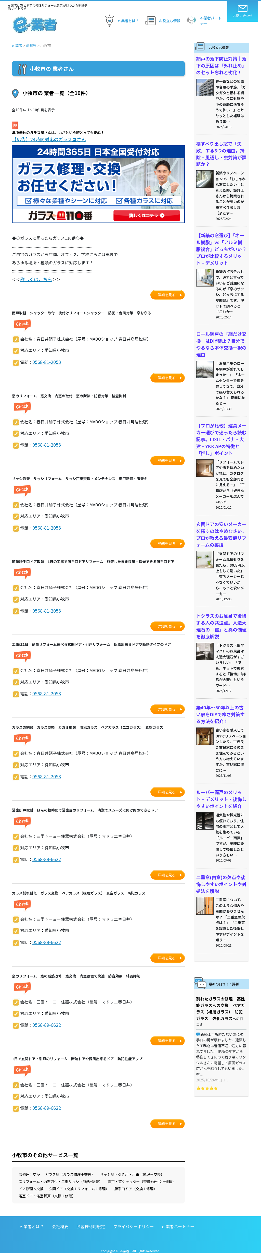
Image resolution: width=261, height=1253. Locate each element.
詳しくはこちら (34, 279)
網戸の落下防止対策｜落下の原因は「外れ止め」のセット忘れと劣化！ (220, 64)
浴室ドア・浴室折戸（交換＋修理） (47, 1189)
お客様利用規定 (90, 1220)
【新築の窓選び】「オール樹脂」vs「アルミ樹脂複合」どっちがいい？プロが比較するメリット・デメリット (220, 235)
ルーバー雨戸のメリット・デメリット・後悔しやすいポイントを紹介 (220, 762)
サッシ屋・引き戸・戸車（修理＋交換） (132, 1168)
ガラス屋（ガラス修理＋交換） (70, 1168)
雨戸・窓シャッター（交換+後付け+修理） (142, 1175)
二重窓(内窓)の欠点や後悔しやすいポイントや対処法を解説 (220, 844)
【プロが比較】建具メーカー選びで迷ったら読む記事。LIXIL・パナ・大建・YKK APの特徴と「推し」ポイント (220, 413)
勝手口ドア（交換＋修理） (135, 1182)
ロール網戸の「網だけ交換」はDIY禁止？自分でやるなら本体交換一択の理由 (220, 324)
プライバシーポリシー (133, 1220)
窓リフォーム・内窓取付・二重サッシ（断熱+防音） (60, 1175)
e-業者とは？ (120, 20)
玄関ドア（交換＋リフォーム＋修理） (79, 1182)
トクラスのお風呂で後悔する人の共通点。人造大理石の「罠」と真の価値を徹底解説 (220, 593)
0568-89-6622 (45, 854)
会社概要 (60, 1220)
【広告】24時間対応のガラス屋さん (48, 139)
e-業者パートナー (203, 20)
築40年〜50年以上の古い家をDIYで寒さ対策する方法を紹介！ (220, 679)
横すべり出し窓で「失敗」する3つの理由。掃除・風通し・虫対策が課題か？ (220, 147)
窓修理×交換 (29, 1168)
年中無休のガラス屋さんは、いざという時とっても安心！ (58, 132)
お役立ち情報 (162, 20)
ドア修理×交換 (31, 1182)
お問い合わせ (243, 11)
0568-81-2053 (45, 360)
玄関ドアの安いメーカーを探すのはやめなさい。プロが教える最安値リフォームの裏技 (220, 505)
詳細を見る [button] (167, 293)
